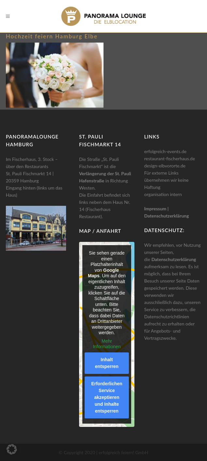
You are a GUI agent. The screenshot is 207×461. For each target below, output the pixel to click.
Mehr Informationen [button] (107, 343)
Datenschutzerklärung (166, 215)
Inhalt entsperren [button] (106, 363)
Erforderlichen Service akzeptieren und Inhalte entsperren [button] (106, 397)
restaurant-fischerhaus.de (169, 158)
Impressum (155, 208)
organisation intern (163, 194)
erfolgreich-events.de (165, 151)
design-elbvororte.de (165, 165)
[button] (11, 449)
